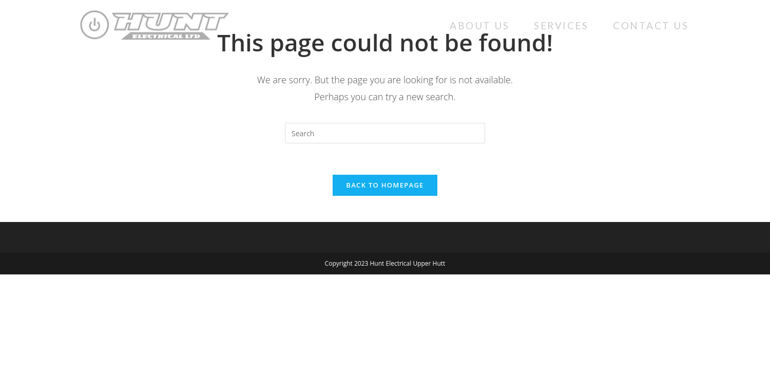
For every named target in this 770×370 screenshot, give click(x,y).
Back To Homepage (385, 185)
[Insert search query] (385, 133)
